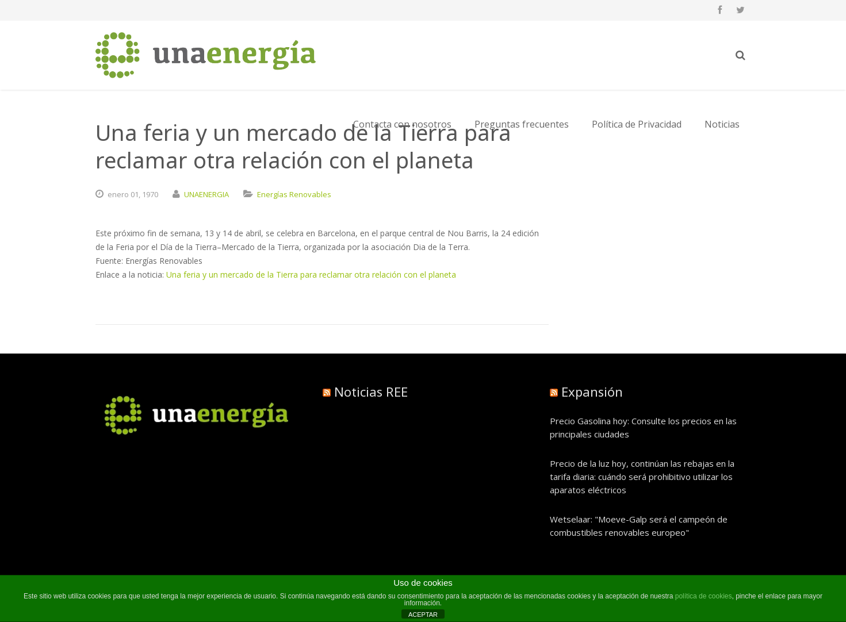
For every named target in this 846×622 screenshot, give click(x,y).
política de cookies (703, 596)
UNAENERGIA (206, 194)
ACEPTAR (423, 614)
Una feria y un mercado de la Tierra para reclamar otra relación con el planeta (311, 274)
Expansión (592, 391)
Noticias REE (371, 391)
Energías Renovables (294, 194)
